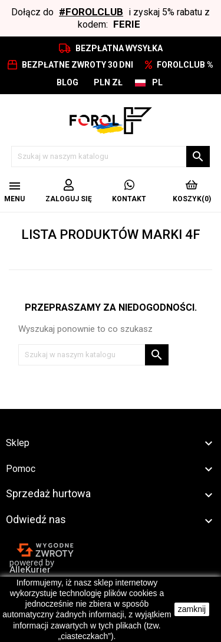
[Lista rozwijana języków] (149, 82)
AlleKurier (30, 569)
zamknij (192, 609)
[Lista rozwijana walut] (108, 82)
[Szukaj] (110, 156)
